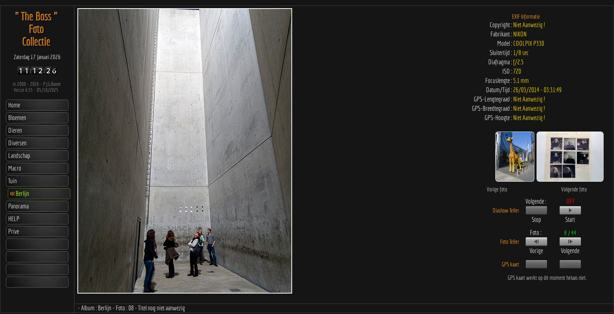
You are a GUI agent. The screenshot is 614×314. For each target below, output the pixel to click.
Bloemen (17, 118)
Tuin (12, 181)
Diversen (17, 143)
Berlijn (19, 193)
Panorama (18, 206)
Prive (13, 231)
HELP (13, 219)
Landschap (19, 155)
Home (14, 105)
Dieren (15, 130)
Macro (14, 168)
